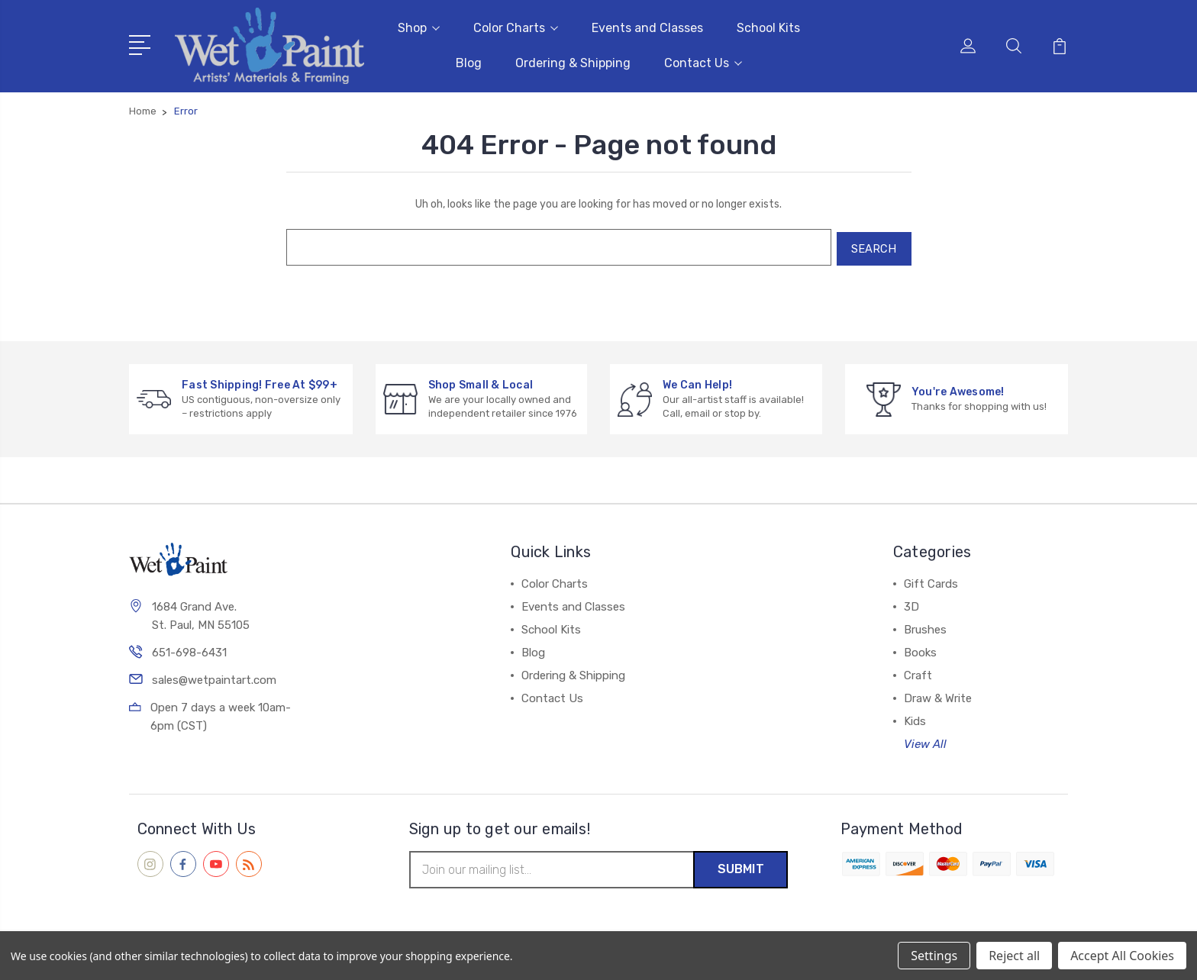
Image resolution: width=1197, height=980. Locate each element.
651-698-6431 (189, 649)
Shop (419, 27)
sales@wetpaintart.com (214, 677)
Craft (918, 672)
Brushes (925, 626)
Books (920, 649)
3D (911, 603)
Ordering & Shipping (573, 62)
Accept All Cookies (1122, 955)
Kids (915, 717)
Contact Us (703, 62)
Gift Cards (931, 580)
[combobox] (555, 245)
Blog (469, 62)
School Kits (768, 27)
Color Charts (515, 27)
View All (925, 740)
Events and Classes (647, 27)
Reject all (1014, 955)
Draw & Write (938, 694)
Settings (934, 955)
